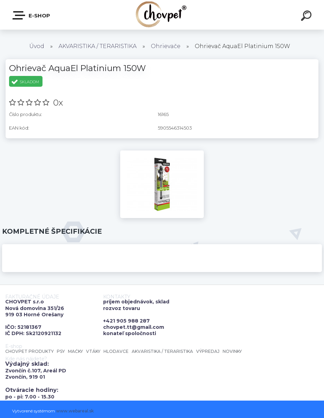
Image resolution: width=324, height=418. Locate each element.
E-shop (31, 15)
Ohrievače (165, 46)
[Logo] (162, 14)
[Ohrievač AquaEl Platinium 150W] (162, 153)
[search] (307, 17)
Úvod (36, 46)
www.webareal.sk (75, 410)
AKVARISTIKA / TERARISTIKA (98, 46)
